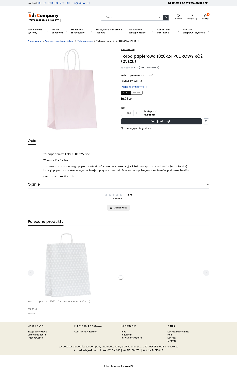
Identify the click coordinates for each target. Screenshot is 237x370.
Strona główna (35, 41)
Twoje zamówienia (37, 331)
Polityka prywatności (131, 337)
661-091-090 (46, 3)
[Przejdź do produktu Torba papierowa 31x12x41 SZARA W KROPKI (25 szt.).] (65, 265)
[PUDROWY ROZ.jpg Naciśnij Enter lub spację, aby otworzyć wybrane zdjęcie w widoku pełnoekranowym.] (71, 89)
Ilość (123, 107)
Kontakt (171, 337)
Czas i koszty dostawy (85, 331)
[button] (166, 17)
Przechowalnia (35, 337)
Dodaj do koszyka (161, 121)
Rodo (123, 331)
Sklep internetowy (117, 366)
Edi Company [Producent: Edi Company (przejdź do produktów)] (128, 49)
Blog (169, 334)
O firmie (171, 340)
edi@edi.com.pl (80, 3)
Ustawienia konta (37, 334)
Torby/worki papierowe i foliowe (59, 41)
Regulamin (126, 334)
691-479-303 (62, 3)
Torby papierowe (85, 41)
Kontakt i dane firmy (178, 331)
